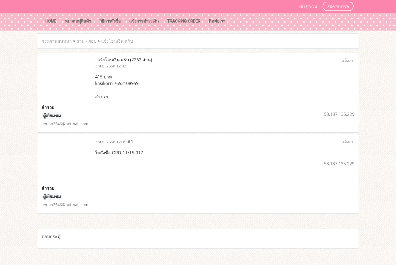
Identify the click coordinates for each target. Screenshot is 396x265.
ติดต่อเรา (217, 21)
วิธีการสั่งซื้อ (110, 21)
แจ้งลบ (348, 61)
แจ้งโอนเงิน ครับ (117, 41)
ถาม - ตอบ (86, 41)
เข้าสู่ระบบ (308, 7)
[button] (234, 22)
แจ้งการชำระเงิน (144, 21)
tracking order (183, 21)
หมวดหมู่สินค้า (78, 21)
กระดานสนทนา (57, 41)
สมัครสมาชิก (338, 7)
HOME (50, 21)
